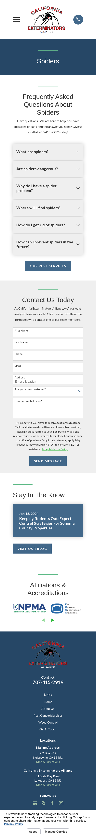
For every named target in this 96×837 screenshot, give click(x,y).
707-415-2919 (48, 682)
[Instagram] (61, 803)
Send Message (48, 461)
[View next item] (52, 620)
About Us (47, 708)
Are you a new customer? (30, 389)
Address (20, 377)
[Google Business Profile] (35, 803)
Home (48, 702)
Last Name (21, 342)
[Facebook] (52, 803)
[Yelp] (43, 803)
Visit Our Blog (32, 548)
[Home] (46, 19)
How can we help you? (28, 401)
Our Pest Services (48, 266)
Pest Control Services (48, 715)
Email (18, 365)
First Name (21, 330)
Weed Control (48, 722)
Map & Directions (48, 762)
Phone (19, 353)
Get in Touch (47, 729)
